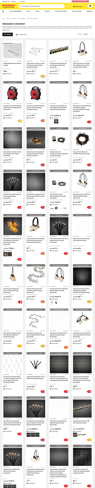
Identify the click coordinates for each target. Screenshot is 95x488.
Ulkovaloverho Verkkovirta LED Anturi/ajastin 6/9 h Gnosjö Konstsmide (12, 150)
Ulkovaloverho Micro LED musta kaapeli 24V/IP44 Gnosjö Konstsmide (59, 237)
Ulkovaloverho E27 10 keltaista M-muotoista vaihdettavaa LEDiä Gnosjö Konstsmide (36, 237)
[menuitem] (3, 11)
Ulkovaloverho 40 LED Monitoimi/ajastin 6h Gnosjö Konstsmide (58, 192)
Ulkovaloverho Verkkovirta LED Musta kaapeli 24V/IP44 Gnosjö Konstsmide (36, 192)
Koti (3, 15)
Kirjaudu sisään (5, 1)
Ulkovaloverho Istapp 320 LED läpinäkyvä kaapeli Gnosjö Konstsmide (58, 331)
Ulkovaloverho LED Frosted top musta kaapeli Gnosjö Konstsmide (12, 192)
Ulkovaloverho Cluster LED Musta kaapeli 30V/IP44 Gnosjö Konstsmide (36, 331)
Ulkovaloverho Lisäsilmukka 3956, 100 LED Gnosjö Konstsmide (11, 467)
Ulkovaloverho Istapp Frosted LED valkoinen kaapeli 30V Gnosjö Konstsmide (12, 331)
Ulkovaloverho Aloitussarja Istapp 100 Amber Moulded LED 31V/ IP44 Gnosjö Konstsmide (12, 419)
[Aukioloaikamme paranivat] (80, 1)
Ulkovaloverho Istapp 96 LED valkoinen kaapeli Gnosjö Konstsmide (58, 419)
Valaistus (14, 15)
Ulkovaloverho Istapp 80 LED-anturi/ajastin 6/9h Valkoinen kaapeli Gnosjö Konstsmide (58, 104)
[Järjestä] (85, 30)
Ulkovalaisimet (21, 15)
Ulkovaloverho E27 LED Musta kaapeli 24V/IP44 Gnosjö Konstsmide (81, 192)
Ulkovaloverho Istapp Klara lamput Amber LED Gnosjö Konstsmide (11, 287)
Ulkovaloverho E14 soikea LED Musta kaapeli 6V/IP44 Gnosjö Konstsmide (81, 331)
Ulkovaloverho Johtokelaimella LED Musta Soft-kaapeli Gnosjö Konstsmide (12, 104)
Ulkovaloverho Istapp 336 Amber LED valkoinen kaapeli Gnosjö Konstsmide (81, 467)
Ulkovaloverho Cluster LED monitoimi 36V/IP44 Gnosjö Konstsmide (34, 287)
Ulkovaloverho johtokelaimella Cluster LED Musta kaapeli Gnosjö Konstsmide (35, 104)
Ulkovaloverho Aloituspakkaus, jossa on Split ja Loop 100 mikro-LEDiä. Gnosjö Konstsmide (36, 419)
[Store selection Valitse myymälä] (78, 6)
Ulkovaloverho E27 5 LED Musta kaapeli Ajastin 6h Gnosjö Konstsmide (59, 287)
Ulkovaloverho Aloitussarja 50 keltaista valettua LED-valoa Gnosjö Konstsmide (35, 150)
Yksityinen (13, 1)
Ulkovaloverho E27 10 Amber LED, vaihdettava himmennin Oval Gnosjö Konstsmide (81, 61)
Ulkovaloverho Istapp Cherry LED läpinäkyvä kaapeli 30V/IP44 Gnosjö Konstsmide (81, 287)
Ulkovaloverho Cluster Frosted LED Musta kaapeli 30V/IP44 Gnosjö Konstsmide (36, 61)
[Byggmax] (8, 6)
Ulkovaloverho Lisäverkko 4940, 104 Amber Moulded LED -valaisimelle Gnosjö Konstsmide (59, 375)
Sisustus (8, 15)
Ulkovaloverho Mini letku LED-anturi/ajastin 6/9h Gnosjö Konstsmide (58, 61)
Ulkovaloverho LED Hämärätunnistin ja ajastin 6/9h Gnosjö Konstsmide (59, 150)
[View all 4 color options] (65, 205)
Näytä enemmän (5, 26)
